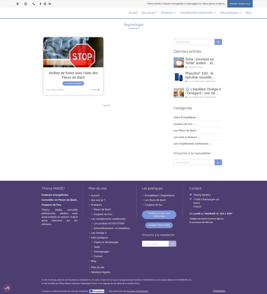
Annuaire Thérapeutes (137, 291)
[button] (7, 288)
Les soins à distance (185, 137)
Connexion (219, 290)
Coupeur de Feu (183, 123)
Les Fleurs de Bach (185, 130)
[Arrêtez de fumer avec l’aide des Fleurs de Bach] (73, 52)
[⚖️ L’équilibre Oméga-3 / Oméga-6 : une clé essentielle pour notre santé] (179, 92)
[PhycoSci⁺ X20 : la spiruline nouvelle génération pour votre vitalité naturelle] (179, 77)
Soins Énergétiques (185, 117)
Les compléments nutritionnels (191, 143)
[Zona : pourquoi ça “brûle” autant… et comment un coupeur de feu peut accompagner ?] (179, 62)
